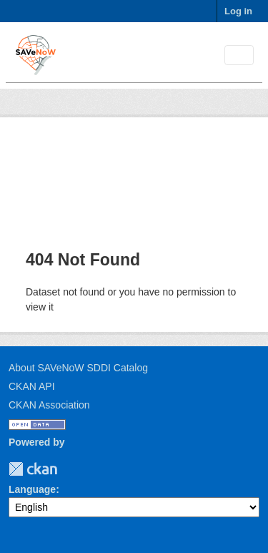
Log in (238, 11)
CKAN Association (49, 405)
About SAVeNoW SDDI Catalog (78, 367)
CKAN (33, 468)
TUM (67, 468)
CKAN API (32, 386)
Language (32, 489)
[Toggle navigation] (239, 55)
